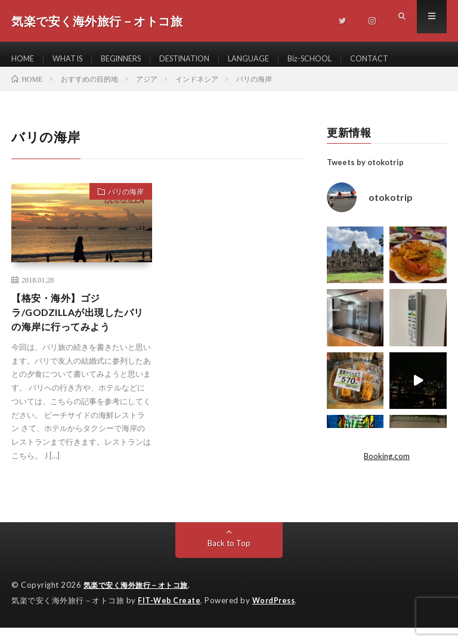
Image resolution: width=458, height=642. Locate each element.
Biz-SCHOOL (338, 59)
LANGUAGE (273, 59)
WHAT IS (72, 59)
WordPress (277, 615)
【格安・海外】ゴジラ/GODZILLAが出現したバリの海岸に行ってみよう (79, 325)
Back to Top (229, 558)
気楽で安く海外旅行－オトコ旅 (139, 600)
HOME (23, 59)
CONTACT (403, 59)
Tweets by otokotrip (365, 173)
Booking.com (386, 466)
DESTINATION (202, 59)
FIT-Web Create (170, 615)
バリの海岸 (120, 204)
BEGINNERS (132, 59)
